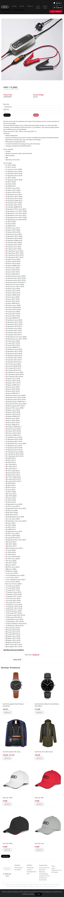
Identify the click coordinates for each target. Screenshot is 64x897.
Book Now (45, 7)
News (22, 6)
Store (14, 6)
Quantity (6, 109)
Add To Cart (7, 115)
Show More (5, 856)
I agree (38, 894)
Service (30, 6)
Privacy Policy (30, 894)
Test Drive (38, 7)
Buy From (6, 104)
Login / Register (56, 11)
